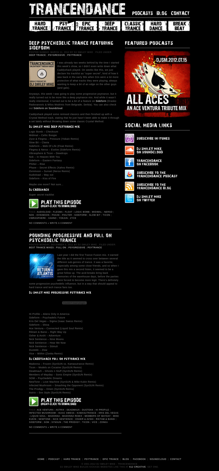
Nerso (108, 212)
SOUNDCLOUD (158, 459)
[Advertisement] (109, 448)
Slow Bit (95, 215)
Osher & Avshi (84, 419)
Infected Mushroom (42, 413)
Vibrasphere (37, 218)
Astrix (60, 410)
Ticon (106, 215)
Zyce (73, 218)
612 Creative (137, 467)
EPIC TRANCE (111, 459)
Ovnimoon (42, 215)
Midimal (97, 212)
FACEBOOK (139, 459)
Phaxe (56, 215)
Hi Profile (102, 410)
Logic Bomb (82, 212)
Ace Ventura (45, 410)
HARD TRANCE (72, 459)
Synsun (56, 422)
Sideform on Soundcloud (48, 108)
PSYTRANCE (92, 459)
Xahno (52, 218)
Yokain (63, 218)
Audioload (44, 212)
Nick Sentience (63, 419)
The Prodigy (71, 422)
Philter (67, 215)
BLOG (126, 459)
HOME (41, 459)
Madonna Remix (72, 416)
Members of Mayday (98, 416)
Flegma (58, 212)
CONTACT (176, 459)
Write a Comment (61, 223)
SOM (46, 422)
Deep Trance (37, 55)
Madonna (54, 416)
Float (68, 212)
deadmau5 (73, 410)
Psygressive (56, 55)
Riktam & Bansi (105, 419)
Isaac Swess (66, 413)
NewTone (45, 419)
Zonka (104, 422)
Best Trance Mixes (41, 247)
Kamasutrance (86, 413)
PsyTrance (74, 55)
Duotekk (87, 410)
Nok (31, 215)
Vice (95, 422)
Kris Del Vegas (109, 413)
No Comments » (39, 223)
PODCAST (54, 459)
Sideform (101, 101)
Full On (61, 247)
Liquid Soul (38, 416)
